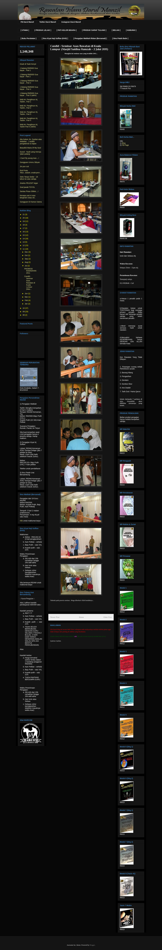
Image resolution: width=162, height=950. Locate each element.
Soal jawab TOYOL (27, 187)
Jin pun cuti (24, 166)
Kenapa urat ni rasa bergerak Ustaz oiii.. (28, 196)
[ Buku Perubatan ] (28, 38)
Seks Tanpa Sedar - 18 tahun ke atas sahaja (29, 178)
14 (24, 239)
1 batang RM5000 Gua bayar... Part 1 (29, 69)
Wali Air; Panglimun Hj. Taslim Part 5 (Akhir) (29, 126)
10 (24, 308)
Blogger (92, 945)
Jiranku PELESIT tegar (29, 183)
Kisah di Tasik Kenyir (28, 64)
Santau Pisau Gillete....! (29, 191)
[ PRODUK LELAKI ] (42, 30)
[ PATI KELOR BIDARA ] (67, 30)
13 (24, 242)
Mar (26, 297)
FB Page (125, 145)
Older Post (107, 617)
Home (81, 617)
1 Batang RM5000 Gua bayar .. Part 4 (29, 88)
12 (24, 245)
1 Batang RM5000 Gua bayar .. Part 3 (29, 82)
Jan (26, 304)
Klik (21, 521)
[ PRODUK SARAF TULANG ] (94, 30)
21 (24, 214)
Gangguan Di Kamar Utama (31, 202)
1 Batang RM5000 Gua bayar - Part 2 (29, 76)
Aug (26, 262)
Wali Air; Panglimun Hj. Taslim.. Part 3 (29, 113)
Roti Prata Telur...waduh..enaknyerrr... (30, 171)
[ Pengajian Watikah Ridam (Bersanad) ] (90, 38)
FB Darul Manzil (27, 22)
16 (24, 232)
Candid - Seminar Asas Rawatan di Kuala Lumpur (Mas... (29, 282)
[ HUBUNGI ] (131, 30)
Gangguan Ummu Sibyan (30, 162)
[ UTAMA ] (25, 30)
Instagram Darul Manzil (71, 22)
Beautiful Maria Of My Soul (30, 148)
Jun (26, 294)
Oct (26, 255)
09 (24, 312)
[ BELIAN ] (116, 30)
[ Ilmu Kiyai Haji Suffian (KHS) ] (55, 38)
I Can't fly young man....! (29, 158)
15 (24, 235)
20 (24, 218)
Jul (26, 266)
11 (24, 249)
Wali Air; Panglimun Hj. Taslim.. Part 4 (29, 119)
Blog (123, 143)
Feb (26, 300)
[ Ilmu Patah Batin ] (120, 38)
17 (24, 228)
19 (24, 221)
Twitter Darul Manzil (47, 22)
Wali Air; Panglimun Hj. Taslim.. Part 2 (29, 107)
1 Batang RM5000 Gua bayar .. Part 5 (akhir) (29, 94)
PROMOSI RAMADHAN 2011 (30, 271)
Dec (26, 252)
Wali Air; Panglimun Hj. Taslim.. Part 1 (29, 101)
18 (24, 225)
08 (24, 315)
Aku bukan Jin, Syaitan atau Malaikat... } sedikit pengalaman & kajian (31, 141)
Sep (26, 259)
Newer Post (54, 617)
